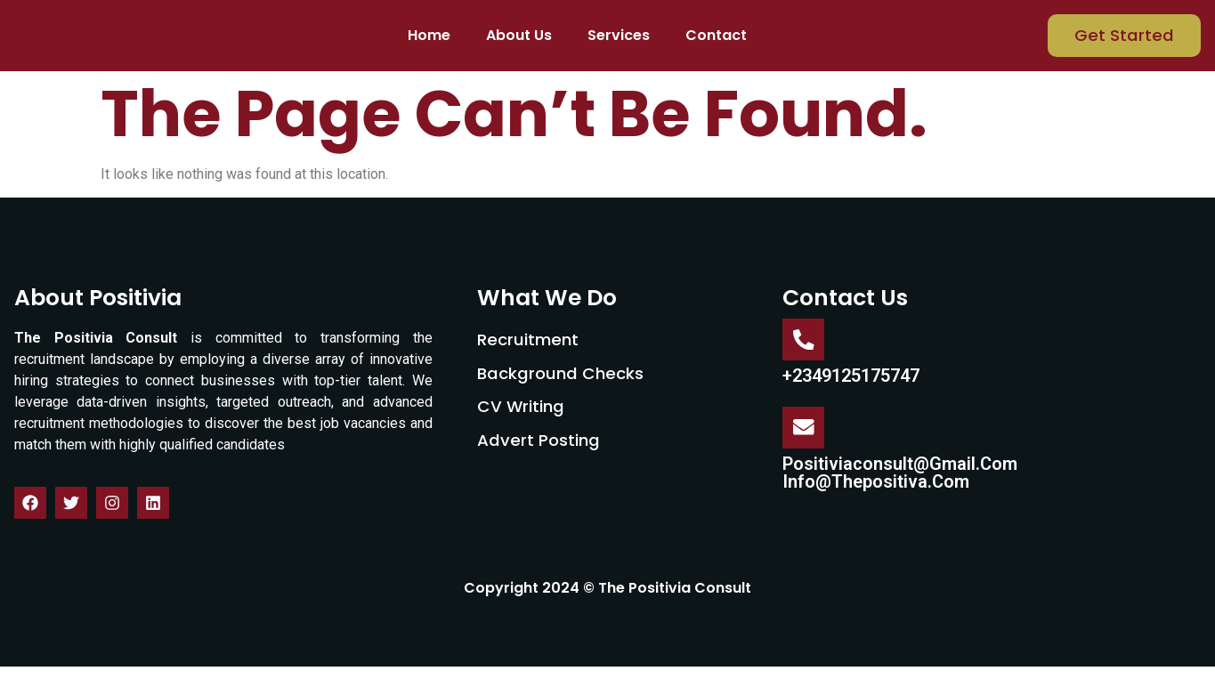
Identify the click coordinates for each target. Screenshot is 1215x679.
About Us (519, 42)
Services (618, 42)
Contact (716, 42)
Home (429, 42)
